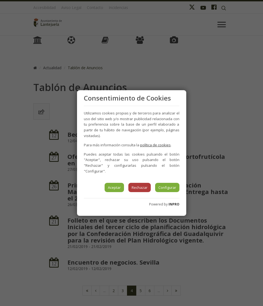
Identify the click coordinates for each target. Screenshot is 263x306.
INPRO (174, 204)
